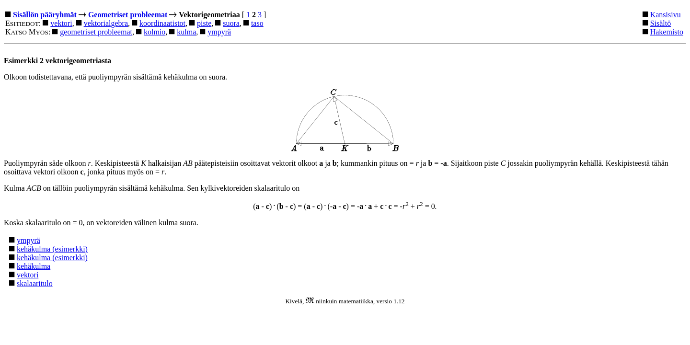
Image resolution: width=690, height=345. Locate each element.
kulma (186, 32)
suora (231, 23)
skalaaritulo (35, 283)
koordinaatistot (162, 23)
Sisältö (660, 23)
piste (204, 23)
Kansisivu (665, 15)
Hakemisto (666, 32)
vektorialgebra (106, 23)
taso (257, 23)
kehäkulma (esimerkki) (52, 249)
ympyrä (219, 32)
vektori (61, 23)
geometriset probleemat (96, 32)
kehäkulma (33, 266)
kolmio (154, 32)
